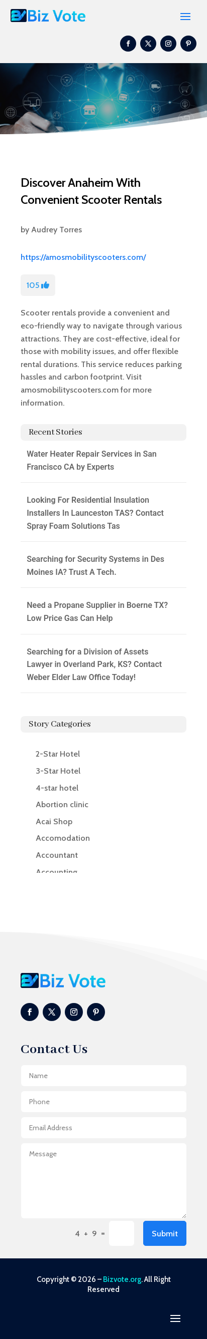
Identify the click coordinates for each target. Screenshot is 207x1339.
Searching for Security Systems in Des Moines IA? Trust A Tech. (95, 565)
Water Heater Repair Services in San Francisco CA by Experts (92, 460)
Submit (165, 1233)
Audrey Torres (56, 229)
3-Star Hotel (58, 771)
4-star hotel (57, 788)
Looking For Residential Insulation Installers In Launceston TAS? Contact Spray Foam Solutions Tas (95, 512)
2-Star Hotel (58, 754)
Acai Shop (54, 821)
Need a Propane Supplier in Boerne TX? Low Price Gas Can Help (97, 611)
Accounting (56, 872)
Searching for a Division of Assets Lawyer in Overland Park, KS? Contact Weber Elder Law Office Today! (94, 664)
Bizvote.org (122, 1279)
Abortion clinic (62, 804)
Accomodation (63, 838)
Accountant (57, 855)
